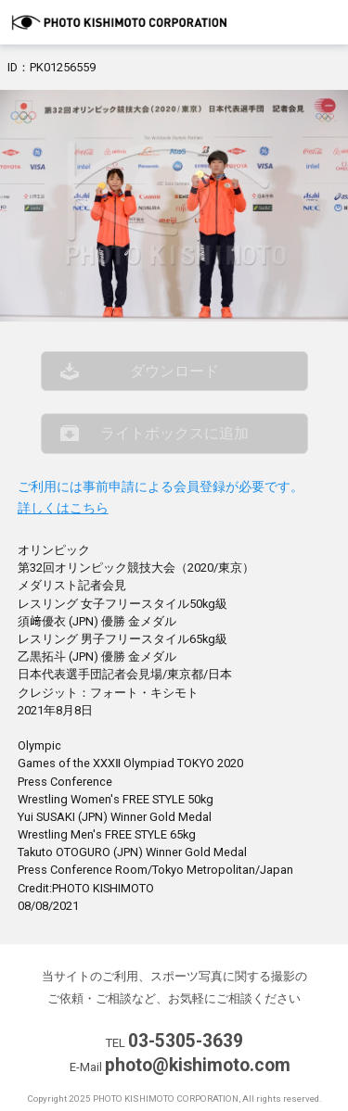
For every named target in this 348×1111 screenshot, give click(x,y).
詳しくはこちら (63, 508)
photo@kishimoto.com (197, 1065)
